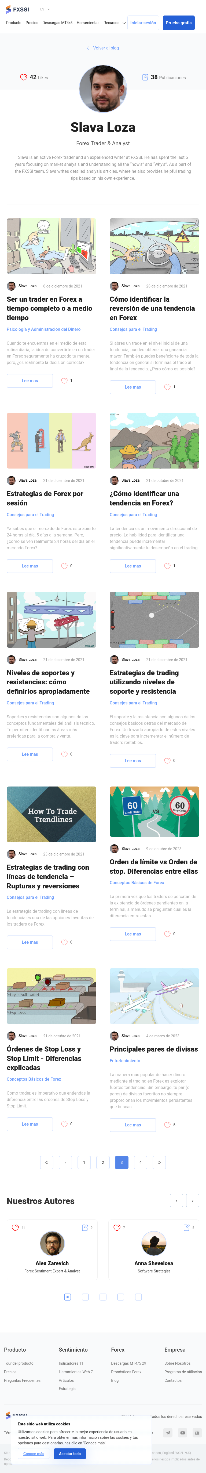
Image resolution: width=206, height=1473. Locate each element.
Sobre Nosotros (177, 1363)
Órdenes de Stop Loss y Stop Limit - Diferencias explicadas (44, 1058)
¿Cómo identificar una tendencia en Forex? (144, 498)
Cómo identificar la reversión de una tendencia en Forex (152, 308)
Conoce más (33, 1454)
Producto (13, 23)
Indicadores (71, 1363)
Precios (32, 23)
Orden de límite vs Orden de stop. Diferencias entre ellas (154, 866)
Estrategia (67, 1389)
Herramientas (88, 23)
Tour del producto (19, 1363)
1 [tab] (67, 1297)
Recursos (111, 23)
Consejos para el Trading (133, 329)
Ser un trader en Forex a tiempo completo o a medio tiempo (49, 308)
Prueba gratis (179, 22)
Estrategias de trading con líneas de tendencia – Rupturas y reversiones (48, 876)
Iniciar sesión (143, 22)
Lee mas (30, 380)
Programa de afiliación (183, 1372)
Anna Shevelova (153, 1263)
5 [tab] (138, 1297)
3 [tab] (103, 1297)
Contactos (173, 1380)
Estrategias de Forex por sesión (45, 498)
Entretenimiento (125, 1060)
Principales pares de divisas (154, 1049)
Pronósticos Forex (126, 1372)
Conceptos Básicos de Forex (137, 882)
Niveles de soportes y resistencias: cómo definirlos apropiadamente (48, 682)
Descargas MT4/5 (57, 23)
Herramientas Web (76, 1372)
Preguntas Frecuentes (22, 1380)
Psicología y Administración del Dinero (44, 329)
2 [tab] (85, 1297)
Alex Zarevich (52, 1263)
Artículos (66, 1380)
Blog (115, 1380)
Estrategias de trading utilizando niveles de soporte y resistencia (144, 682)
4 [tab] (120, 1297)
